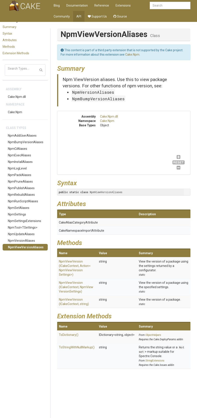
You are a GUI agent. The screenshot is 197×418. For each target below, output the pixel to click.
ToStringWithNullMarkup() (77, 347)
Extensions (123, 5)
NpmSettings (17, 214)
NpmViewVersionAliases (26, 247)
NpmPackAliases (19, 175)
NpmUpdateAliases (21, 234)
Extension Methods (16, 53)
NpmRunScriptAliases (23, 201)
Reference (101, 5)
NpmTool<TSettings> (22, 227)
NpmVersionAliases (21, 240)
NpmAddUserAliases (22, 135)
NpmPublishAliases (21, 188)
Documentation (77, 5)
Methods (9, 46)
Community (62, 16)
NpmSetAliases (18, 208)
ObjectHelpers (153, 335)
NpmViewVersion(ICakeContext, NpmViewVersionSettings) (76, 287)
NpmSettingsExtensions (24, 221)
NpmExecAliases (19, 155)
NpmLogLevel (17, 168)
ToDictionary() (68, 335)
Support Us (97, 16)
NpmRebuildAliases (21, 194)
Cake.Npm (15, 112)
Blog (57, 5)
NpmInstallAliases (20, 162)
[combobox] (170, 5)
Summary (9, 27)
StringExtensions (154, 360)
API (78, 16)
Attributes (10, 40)
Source (120, 16)
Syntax (7, 33)
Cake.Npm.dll (17, 97)
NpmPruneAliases (20, 181)
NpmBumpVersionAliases (25, 142)
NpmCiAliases (17, 148)
